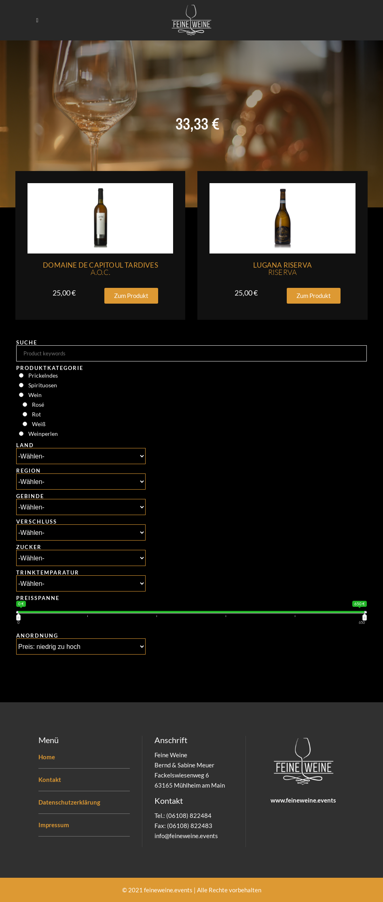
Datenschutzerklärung (69, 802)
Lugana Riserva (282, 269)
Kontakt (49, 779)
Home (46, 756)
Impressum (53, 824)
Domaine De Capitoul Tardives (100, 269)
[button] (131, 296)
